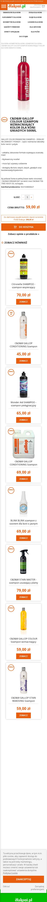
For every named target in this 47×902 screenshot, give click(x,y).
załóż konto (35, 7)
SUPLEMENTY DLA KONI (11, 17)
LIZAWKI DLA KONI (35, 22)
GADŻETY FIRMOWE (12, 27)
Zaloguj (37, 5)
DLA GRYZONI (35, 27)
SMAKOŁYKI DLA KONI (12, 12)
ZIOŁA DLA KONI (35, 12)
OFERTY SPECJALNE (11, 32)
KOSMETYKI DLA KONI (12, 22)
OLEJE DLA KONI (35, 17)
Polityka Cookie (10, 873)
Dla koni (4, 44)
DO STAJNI (23, 36)
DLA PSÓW (35, 32)
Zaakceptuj (23, 879)
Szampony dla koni (33, 44)
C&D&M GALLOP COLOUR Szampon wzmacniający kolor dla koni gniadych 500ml (22, 47)
